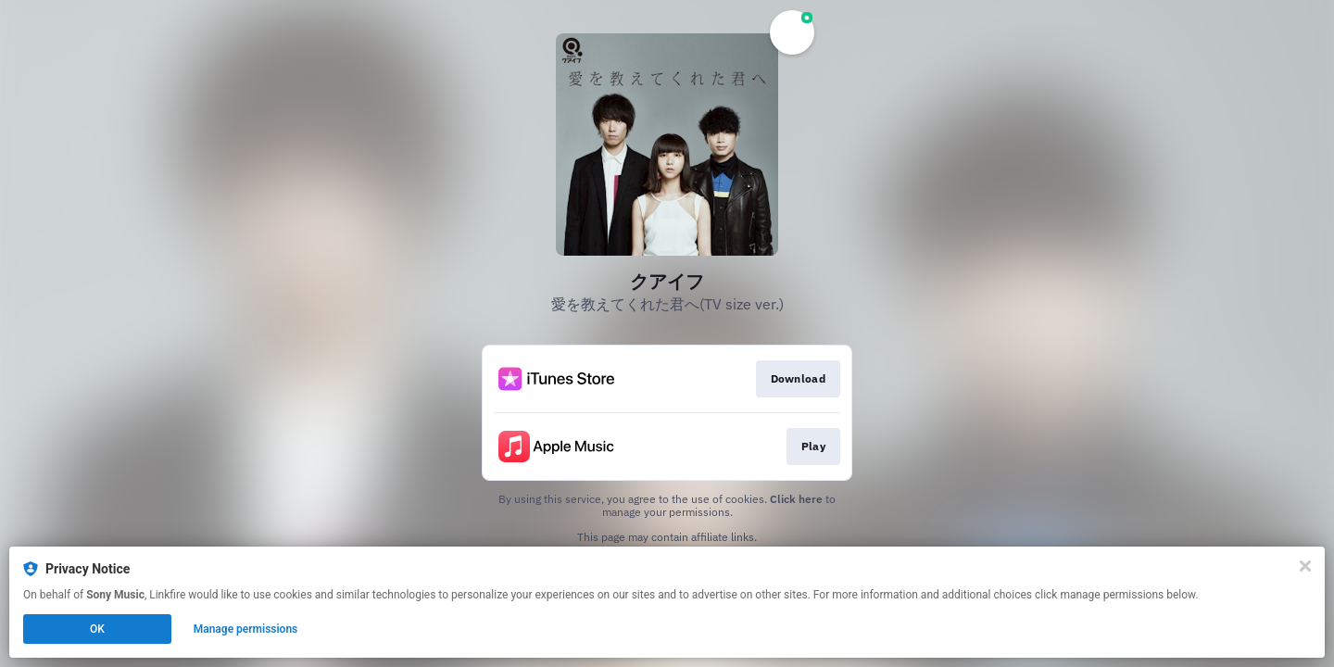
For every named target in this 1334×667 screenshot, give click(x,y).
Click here (796, 499)
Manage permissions (246, 629)
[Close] (1305, 566)
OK (97, 629)
